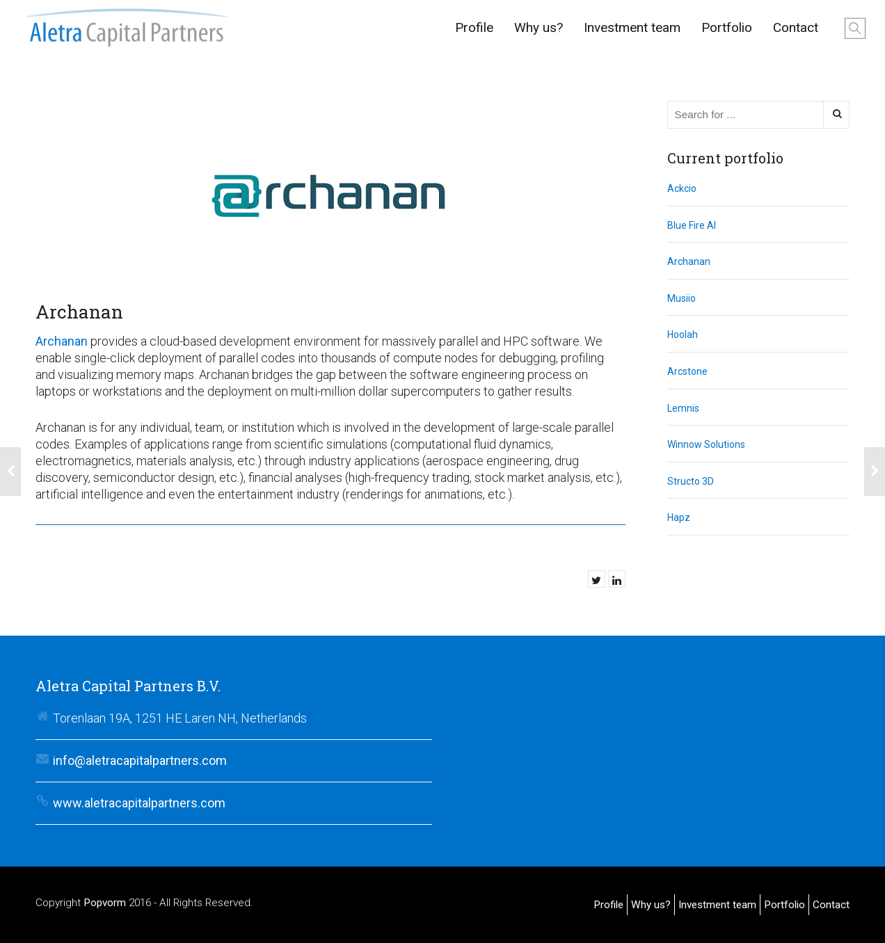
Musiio (681, 298)
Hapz (678, 517)
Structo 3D (690, 481)
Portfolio (726, 27)
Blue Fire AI (691, 225)
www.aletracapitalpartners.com (139, 803)
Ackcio (681, 188)
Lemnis (683, 408)
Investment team (632, 27)
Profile (474, 27)
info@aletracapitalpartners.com (140, 760)
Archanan (61, 341)
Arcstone (687, 371)
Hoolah (682, 334)
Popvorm (104, 902)
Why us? (538, 27)
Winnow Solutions (706, 444)
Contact (795, 27)
